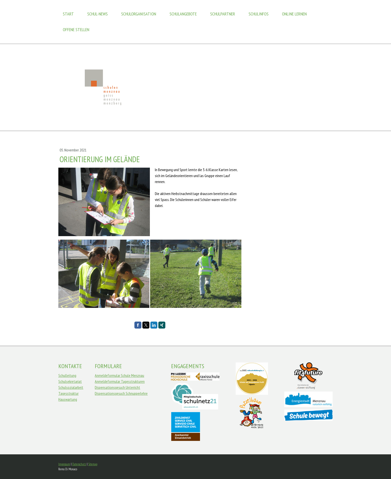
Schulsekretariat (70, 381)
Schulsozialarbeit (70, 387)
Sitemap (92, 464)
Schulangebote (183, 14)
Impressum (64, 464)
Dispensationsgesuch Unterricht (117, 387)
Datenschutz (79, 464)
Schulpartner (222, 14)
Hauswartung (67, 399)
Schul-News (97, 14)
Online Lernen (294, 14)
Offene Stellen (76, 29)
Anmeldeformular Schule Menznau (119, 375)
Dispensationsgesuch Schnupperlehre (121, 393)
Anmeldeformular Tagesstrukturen (120, 381)
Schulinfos (259, 14)
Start (68, 14)
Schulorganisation (138, 14)
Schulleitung (67, 375)
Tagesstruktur (68, 393)
